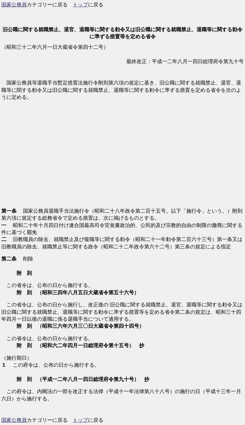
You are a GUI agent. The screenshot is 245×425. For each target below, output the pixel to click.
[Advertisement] (122, 157)
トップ (80, 4)
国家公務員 (14, 4)
